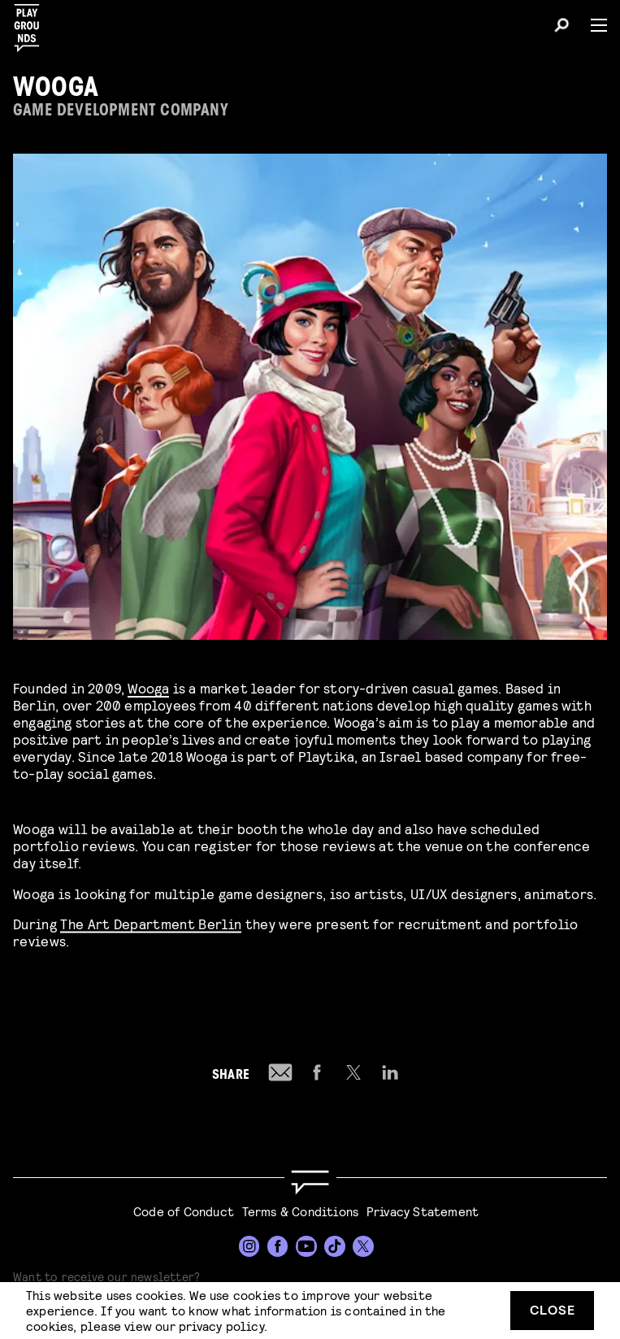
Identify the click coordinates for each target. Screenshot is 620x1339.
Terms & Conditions (300, 1211)
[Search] (561, 27)
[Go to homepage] (309, 1182)
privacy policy (221, 1325)
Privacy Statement (422, 1211)
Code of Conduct (183, 1211)
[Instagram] (249, 1246)
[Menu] (592, 25)
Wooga (148, 687)
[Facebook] (277, 1246)
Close (552, 1309)
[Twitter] (363, 1246)
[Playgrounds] (31, 23)
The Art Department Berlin (150, 920)
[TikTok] (334, 1246)
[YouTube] (306, 1246)
